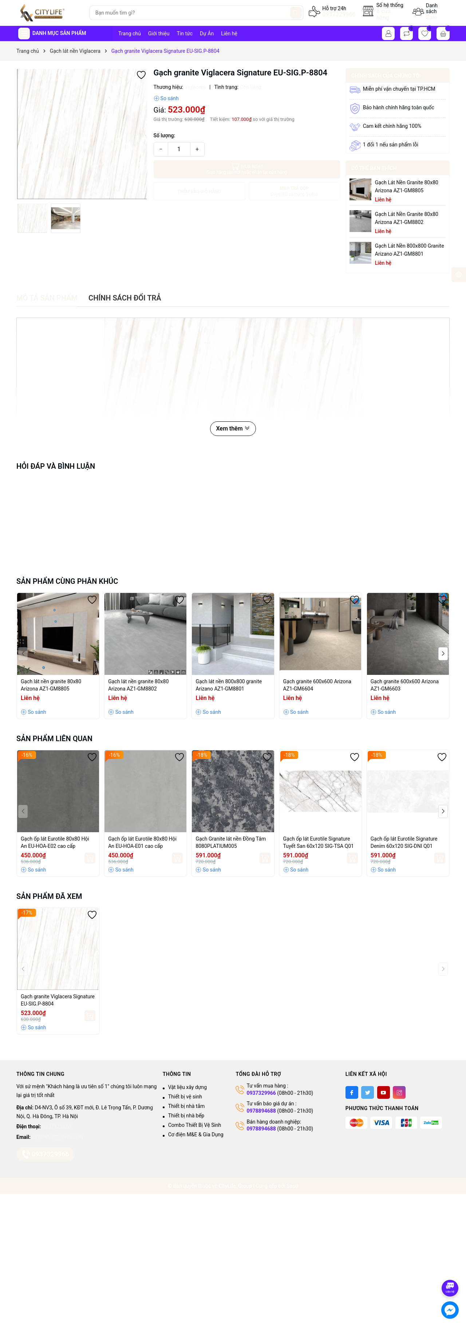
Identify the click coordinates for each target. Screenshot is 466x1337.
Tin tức (185, 33)
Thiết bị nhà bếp (186, 1115)
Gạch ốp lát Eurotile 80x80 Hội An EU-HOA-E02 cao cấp (55, 842)
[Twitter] (367, 1092)
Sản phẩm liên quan (54, 738)
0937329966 (338, 14)
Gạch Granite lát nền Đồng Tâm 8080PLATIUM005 (231, 842)
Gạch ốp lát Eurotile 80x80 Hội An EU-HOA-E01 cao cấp (142, 842)
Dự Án (207, 33)
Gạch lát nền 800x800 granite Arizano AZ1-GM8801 (409, 250)
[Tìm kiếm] (296, 13)
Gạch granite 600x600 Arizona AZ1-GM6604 (317, 685)
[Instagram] (399, 1092)
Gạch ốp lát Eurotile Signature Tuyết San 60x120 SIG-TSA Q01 (318, 842)
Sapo (292, 1186)
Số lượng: (164, 135)
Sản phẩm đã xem (49, 896)
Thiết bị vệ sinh (185, 1097)
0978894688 (261, 1111)
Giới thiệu (159, 33)
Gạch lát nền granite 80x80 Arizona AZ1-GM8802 (406, 218)
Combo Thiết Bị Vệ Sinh (194, 1125)
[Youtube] (383, 1092)
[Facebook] (351, 1092)
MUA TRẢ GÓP (294, 191)
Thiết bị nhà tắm (186, 1106)
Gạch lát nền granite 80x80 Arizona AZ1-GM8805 (406, 186)
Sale (431, 17)
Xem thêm (233, 428)
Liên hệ (229, 33)
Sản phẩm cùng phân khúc (67, 581)
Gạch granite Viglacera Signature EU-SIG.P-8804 (58, 1000)
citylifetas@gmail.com (57, 1137)
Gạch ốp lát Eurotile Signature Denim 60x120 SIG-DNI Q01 (404, 842)
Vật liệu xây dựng (187, 1087)
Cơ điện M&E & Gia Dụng (196, 1134)
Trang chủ (129, 33)
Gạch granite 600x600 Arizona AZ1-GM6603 (405, 685)
